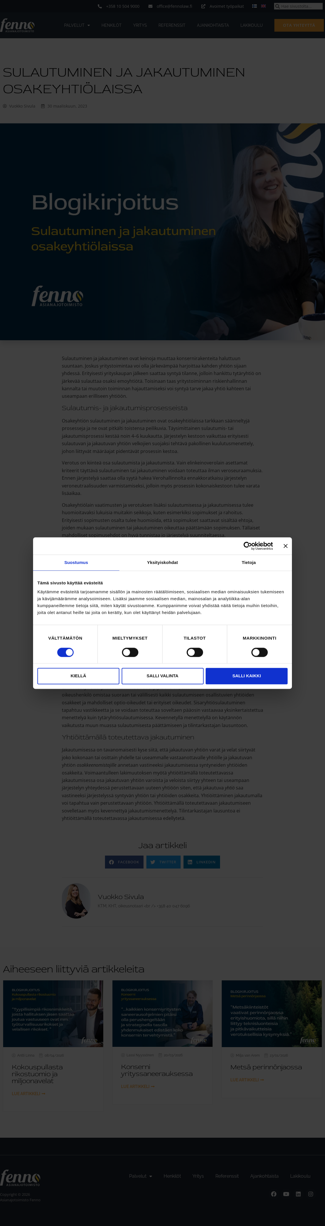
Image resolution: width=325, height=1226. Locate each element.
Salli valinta (162, 676)
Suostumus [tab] (76, 562)
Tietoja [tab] (249, 562)
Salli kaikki (246, 676)
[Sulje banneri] (286, 546)
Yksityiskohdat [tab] (162, 562)
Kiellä (78, 676)
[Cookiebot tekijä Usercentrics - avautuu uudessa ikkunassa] (248, 546)
